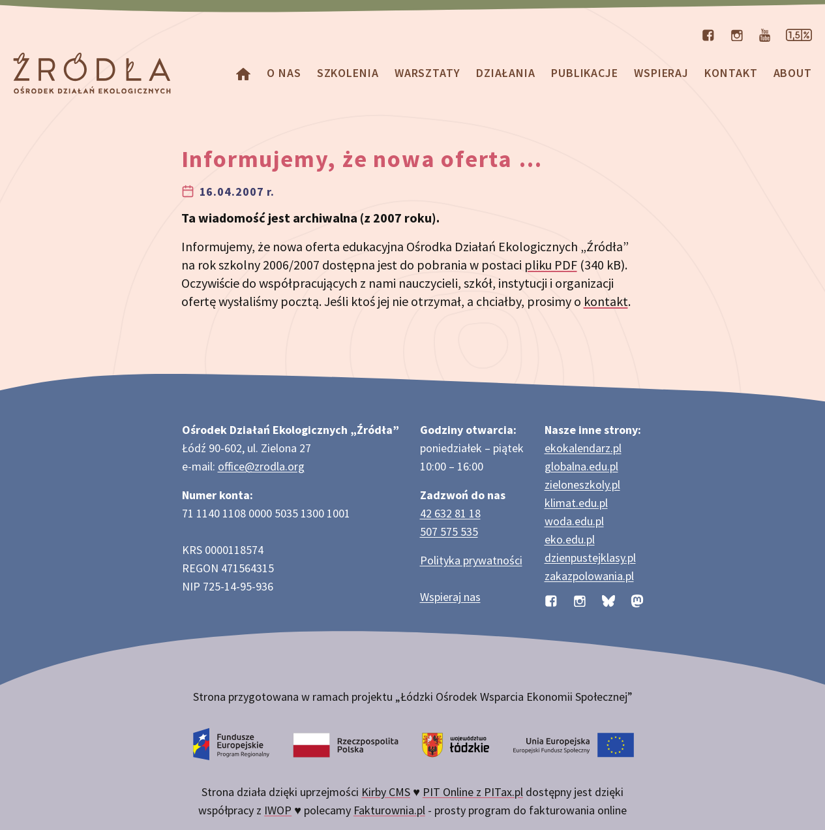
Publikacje (584, 72)
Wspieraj (661, 72)
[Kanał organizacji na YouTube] (764, 33)
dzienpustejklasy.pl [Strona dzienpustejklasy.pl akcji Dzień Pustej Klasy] (590, 557)
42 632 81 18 (450, 513)
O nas (284, 72)
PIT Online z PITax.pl (473, 791)
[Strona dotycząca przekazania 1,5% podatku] (799, 33)
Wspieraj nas (450, 596)
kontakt (606, 301)
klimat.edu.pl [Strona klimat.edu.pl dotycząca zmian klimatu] (576, 502)
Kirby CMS (385, 791)
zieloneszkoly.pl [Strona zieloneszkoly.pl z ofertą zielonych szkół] (582, 484)
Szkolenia (348, 72)
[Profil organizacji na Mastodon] (637, 599)
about (793, 72)
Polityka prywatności (471, 560)
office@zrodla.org (261, 466)
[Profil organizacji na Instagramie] (736, 33)
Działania (505, 72)
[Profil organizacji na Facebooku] (708, 33)
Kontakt (730, 72)
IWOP (278, 810)
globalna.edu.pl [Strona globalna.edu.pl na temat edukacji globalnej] (581, 466)
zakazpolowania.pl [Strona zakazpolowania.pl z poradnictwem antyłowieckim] (589, 575)
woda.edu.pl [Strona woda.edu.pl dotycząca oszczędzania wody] (574, 521)
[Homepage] (243, 72)
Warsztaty (427, 72)
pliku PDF (550, 264)
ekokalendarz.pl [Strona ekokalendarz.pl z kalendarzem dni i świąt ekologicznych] (583, 447)
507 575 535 (449, 531)
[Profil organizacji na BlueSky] (608, 599)
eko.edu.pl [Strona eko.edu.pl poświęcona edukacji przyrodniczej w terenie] (570, 539)
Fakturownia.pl (389, 810)
